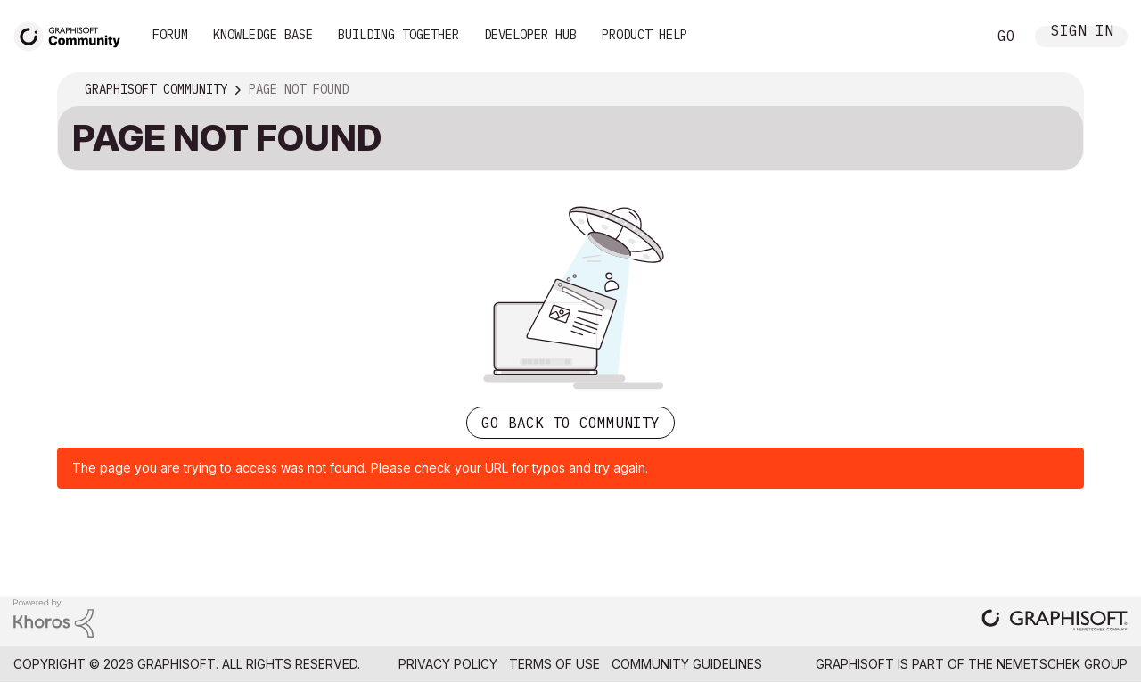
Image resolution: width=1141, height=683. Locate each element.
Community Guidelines (687, 663)
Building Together (398, 35)
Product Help (644, 35)
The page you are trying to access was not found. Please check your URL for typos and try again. (360, 467)
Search (953, 36)
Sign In (1082, 32)
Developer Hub (530, 35)
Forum (170, 35)
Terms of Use (554, 663)
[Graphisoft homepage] (1054, 621)
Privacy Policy (447, 663)
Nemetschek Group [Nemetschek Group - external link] (1062, 663)
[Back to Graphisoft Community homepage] (73, 34)
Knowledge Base (263, 35)
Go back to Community (570, 423)
